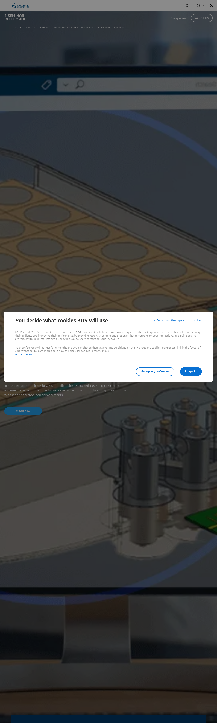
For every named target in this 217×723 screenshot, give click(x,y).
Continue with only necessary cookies (179, 320)
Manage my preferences (155, 371)
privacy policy (23, 354)
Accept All (191, 371)
